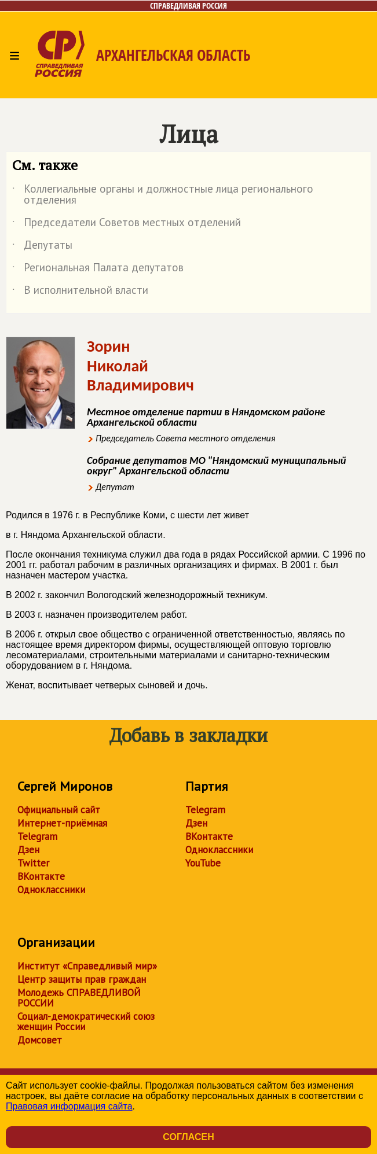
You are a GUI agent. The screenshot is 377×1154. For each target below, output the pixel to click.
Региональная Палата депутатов (98, 269)
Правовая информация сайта (69, 1106)
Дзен (28, 850)
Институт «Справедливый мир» (87, 966)
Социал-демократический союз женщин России (86, 1021)
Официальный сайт (58, 810)
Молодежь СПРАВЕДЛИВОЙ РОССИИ (79, 997)
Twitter (33, 863)
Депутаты (42, 247)
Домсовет (39, 1040)
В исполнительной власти (80, 292)
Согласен (188, 1137)
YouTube (203, 863)
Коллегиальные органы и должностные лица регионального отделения (162, 195)
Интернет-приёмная (62, 823)
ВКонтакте (41, 876)
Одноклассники (51, 889)
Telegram (37, 836)
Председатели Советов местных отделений (126, 224)
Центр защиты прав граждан (81, 979)
